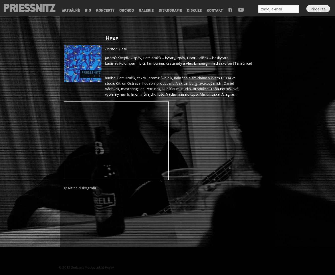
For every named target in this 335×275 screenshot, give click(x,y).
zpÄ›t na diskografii (80, 187)
